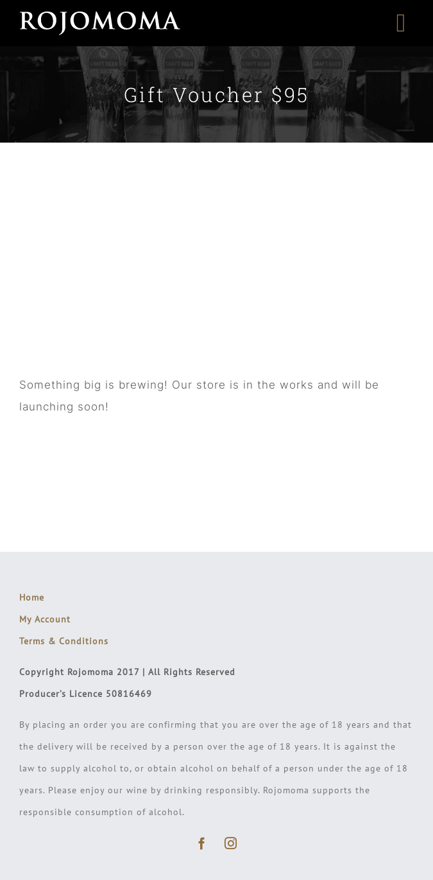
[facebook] (202, 843)
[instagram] (231, 843)
